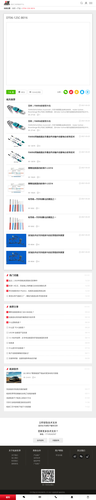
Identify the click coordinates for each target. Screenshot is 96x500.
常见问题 (59, 455)
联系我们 (15, 461)
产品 (18, 8)
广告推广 (37, 464)
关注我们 (81, 450)
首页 (14, 8)
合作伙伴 (37, 458)
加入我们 (15, 458)
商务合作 (37, 450)
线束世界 (55, 492)
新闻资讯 (15, 464)
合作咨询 (40, 440)
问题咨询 (56, 440)
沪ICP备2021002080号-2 (38, 492)
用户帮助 (59, 450)
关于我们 (15, 455)
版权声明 (37, 461)
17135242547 (50, 434)
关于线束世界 (15, 450)
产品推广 (37, 455)
